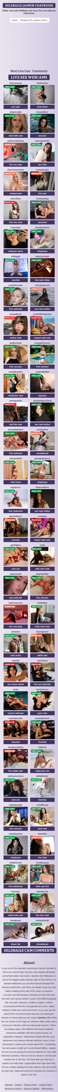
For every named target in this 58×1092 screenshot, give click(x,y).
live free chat (42, 915)
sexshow (42, 222)
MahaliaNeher (15, 834)
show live (16, 944)
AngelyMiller (42, 574)
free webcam (15, 309)
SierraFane (16, 198)
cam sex (15, 569)
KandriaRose (42, 689)
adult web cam (15, 915)
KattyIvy (42, 747)
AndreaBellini (42, 372)
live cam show (42, 280)
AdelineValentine (15, 141)
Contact (18, 1084)
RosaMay (42, 516)
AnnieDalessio (42, 718)
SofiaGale (15, 256)
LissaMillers (42, 112)
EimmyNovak (42, 920)
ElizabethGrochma (42, 401)
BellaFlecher (42, 776)
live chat (42, 857)
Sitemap (9, 1084)
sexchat (16, 280)
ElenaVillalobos (15, 429)
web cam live (42, 886)
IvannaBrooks (16, 718)
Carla (42, 545)
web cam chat (42, 569)
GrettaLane (16, 545)
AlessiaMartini (42, 141)
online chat (15, 338)
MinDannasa (42, 862)
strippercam (15, 193)
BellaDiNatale (15, 805)
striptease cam (15, 395)
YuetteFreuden (16, 285)
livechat (16, 742)
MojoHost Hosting (13, 1088)
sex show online (15, 684)
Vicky (15, 689)
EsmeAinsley (42, 170)
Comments (39, 71)
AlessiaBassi (15, 516)
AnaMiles (42, 834)
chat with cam (16, 135)
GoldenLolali (16, 343)
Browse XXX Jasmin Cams (34, 20)
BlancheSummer (15, 170)
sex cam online (42, 309)
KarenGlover (42, 631)
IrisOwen (15, 891)
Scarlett (15, 660)
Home (14, 20)
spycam (42, 395)
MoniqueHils (15, 401)
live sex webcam (42, 684)
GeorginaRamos (42, 458)
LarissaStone (15, 83)
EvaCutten (16, 227)
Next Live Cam (21, 71)
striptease (42, 251)
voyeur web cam (42, 338)
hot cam (42, 193)
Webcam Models (31, 1088)
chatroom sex (42, 771)
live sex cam (15, 164)
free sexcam (15, 366)
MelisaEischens (16, 776)
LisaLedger (42, 603)
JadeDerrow (42, 891)
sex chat (42, 164)
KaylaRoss (16, 487)
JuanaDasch (16, 314)
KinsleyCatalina (15, 747)
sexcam (42, 135)
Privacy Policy (30, 1084)
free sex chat (15, 222)
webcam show (15, 251)
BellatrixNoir (15, 862)
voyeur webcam (16, 713)
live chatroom (16, 511)
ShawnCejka (16, 112)
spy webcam (15, 597)
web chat (42, 828)
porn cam (42, 713)
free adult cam (15, 771)
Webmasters (47, 1088)
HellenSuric (42, 83)
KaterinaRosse (16, 603)
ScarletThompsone (42, 314)
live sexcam (42, 597)
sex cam (15, 107)
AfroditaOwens (42, 227)
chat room (15, 482)
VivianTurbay (42, 198)
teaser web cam (42, 540)
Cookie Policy (45, 1084)
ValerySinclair (42, 256)
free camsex (42, 366)
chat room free (42, 626)
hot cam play (15, 626)
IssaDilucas (42, 805)
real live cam (15, 424)
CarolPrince (42, 429)
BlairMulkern (42, 487)
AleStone (15, 631)
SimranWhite (15, 458)
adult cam (42, 655)
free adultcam (16, 886)
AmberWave (15, 574)
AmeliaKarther (16, 372)
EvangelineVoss (42, 343)
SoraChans (42, 660)
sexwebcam (42, 453)
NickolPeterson (42, 285)
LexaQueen (15, 920)
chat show (42, 107)
